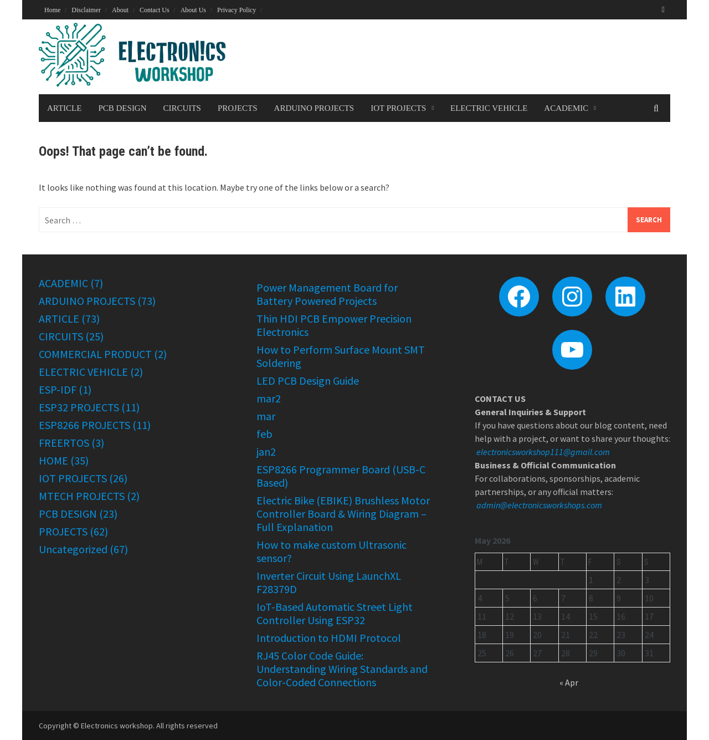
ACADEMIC (566, 108)
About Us (193, 10)
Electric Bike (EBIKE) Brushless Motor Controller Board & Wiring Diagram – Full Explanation (343, 513)
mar (265, 416)
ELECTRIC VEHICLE (488, 108)
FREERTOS (64, 443)
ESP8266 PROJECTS (84, 425)
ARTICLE (64, 108)
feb (264, 434)
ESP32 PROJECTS (79, 407)
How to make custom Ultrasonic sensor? (331, 551)
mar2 (268, 398)
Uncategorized (73, 549)
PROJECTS (238, 108)
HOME (53, 460)
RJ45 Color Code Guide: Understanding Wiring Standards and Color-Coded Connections (342, 669)
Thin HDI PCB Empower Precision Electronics (334, 325)
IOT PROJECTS (398, 108)
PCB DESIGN (122, 108)
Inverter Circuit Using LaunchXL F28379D (328, 582)
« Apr (568, 682)
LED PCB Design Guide (307, 380)
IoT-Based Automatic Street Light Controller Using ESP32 (334, 613)
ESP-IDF (57, 389)
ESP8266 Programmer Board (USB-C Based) (340, 475)
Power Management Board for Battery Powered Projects (327, 294)
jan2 (266, 451)
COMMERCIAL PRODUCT (95, 354)
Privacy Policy (236, 10)
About (120, 10)
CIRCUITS (182, 108)
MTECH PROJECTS (82, 496)
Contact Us (154, 10)
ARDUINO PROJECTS (314, 108)
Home (52, 10)
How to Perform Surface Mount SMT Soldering (340, 356)
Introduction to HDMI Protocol (328, 638)
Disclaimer (86, 10)
